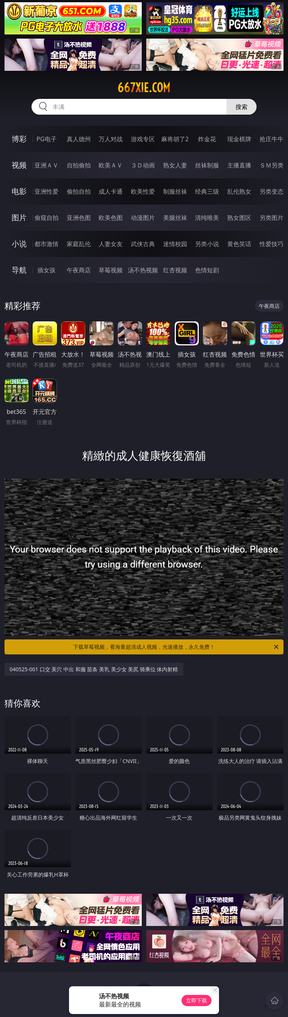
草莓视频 (111, 270)
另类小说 (207, 244)
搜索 (242, 107)
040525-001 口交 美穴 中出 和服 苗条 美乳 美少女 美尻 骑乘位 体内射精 (94, 669)
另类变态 (272, 191)
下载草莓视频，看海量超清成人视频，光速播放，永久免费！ (176, 646)
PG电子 (46, 139)
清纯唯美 (207, 218)
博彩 (19, 139)
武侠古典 (143, 244)
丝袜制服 (207, 165)
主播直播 (239, 165)
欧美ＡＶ (111, 165)
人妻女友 (111, 244)
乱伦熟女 (239, 191)
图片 (19, 217)
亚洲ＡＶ (46, 165)
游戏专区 (143, 139)
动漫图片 (143, 218)
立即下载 (196, 1000)
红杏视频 (175, 270)
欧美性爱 (143, 191)
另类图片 (272, 218)
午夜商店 (79, 270)
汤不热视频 (143, 270)
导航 (19, 270)
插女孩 (47, 270)
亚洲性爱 (46, 191)
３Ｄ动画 (143, 165)
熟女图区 (239, 218)
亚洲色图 (79, 218)
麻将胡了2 (175, 139)
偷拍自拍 (79, 191)
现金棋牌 (239, 139)
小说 (19, 244)
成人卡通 (111, 191)
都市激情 (46, 244)
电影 (19, 191)
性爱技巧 (272, 244)
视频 (19, 165)
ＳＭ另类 (272, 165)
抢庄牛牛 (272, 139)
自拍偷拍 (79, 165)
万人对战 (111, 139)
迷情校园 (175, 244)
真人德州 (79, 139)
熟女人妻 (175, 165)
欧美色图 (111, 218)
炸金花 (207, 139)
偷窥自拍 (46, 218)
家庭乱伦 (79, 244)
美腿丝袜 (175, 218)
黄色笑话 (239, 244)
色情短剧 (207, 270)
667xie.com (143, 87)
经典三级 (207, 191)
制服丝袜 (175, 191)
